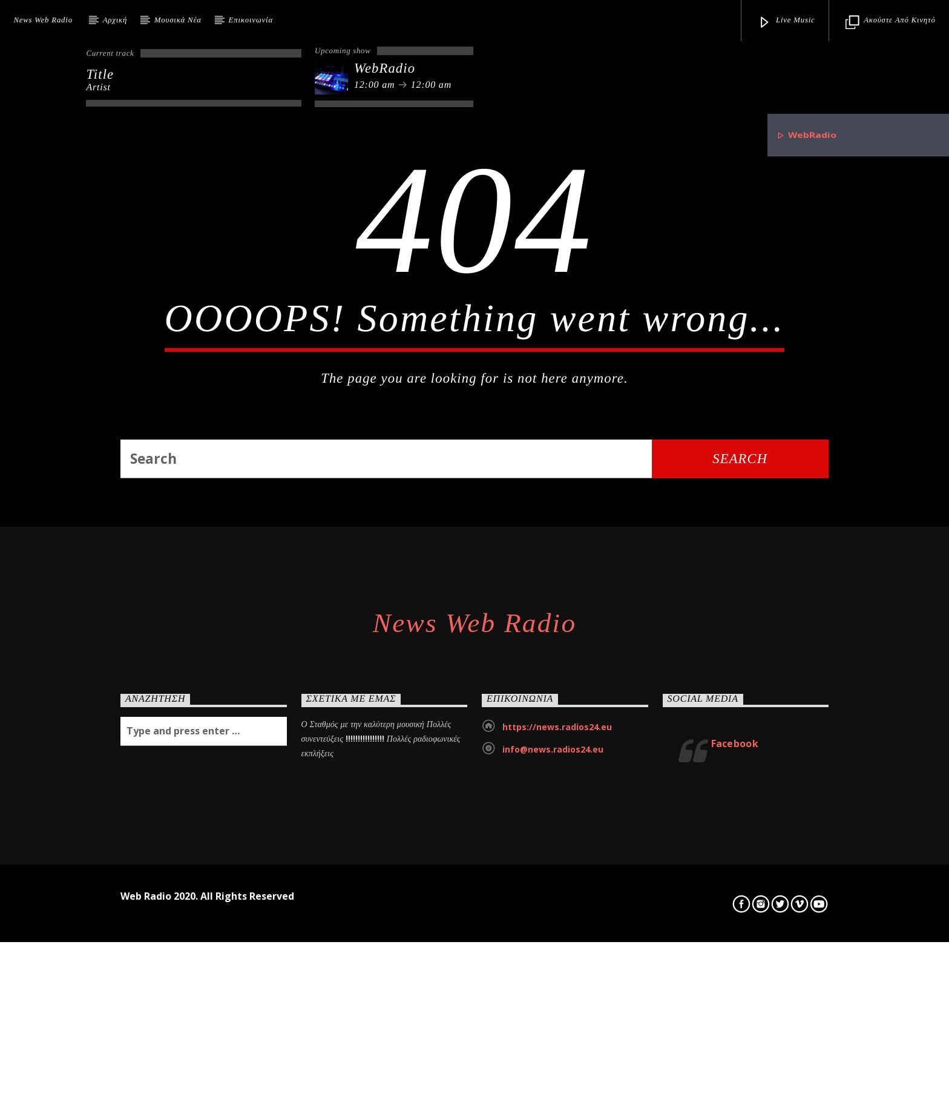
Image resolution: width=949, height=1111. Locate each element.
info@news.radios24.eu (552, 1037)
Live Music (786, 23)
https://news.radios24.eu (557, 1014)
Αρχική (115, 20)
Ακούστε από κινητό (890, 23)
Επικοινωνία (251, 20)
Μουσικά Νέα (178, 20)
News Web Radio (42, 20)
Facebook (735, 1031)
